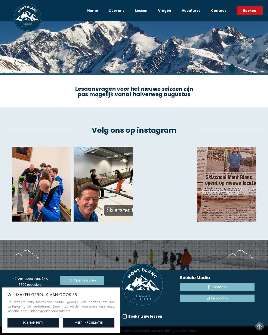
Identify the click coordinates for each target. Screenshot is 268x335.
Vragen (164, 10)
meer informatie (89, 322)
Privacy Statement (133, 331)
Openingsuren (82, 280)
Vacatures (191, 10)
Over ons (116, 10)
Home (92, 10)
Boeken (249, 10)
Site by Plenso (187, 331)
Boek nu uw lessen (142, 316)
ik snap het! (33, 322)
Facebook (217, 287)
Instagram (217, 298)
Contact (218, 10)
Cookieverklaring (162, 331)
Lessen (141, 10)
